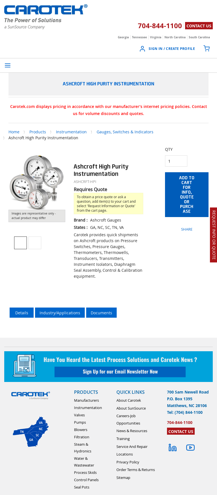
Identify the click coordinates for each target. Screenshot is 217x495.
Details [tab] (21, 312)
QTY (169, 149)
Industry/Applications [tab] (60, 312)
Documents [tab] (101, 312)
